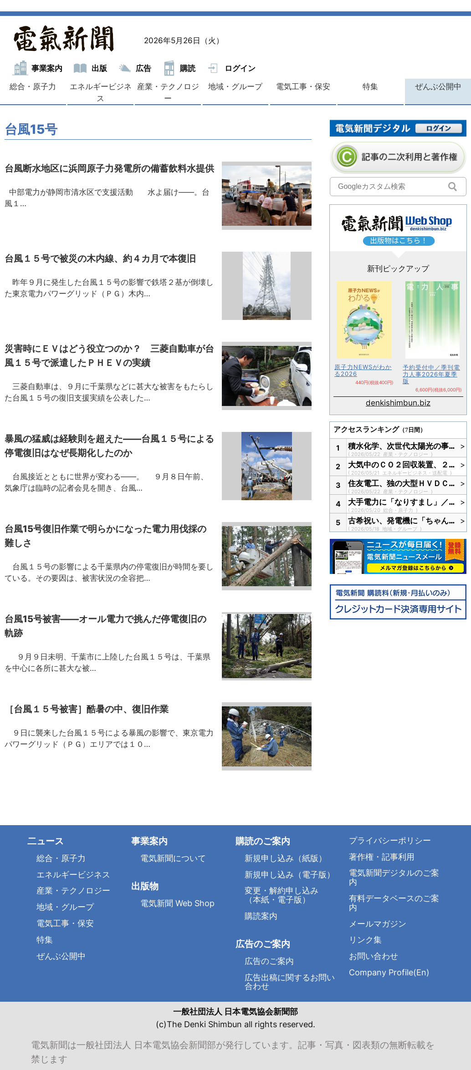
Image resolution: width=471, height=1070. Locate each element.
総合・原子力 (33, 86)
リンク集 (365, 939)
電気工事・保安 (303, 86)
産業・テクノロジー (168, 92)
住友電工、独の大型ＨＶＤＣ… (402, 483)
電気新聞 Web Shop (177, 903)
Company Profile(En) (389, 972)
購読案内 (261, 916)
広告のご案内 (269, 961)
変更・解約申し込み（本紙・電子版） (281, 895)
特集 (370, 86)
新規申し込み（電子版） (290, 874)
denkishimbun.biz (398, 402)
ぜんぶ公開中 (438, 86)
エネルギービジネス (101, 92)
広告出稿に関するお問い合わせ (290, 982)
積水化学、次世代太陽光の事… (402, 446)
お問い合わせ (373, 956)
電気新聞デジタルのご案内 (394, 877)
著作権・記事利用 (382, 857)
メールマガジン (377, 923)
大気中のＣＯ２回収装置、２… (402, 464)
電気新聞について (173, 858)
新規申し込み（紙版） (286, 858)
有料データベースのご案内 (394, 902)
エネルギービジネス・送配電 (415, 473)
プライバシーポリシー (390, 840)
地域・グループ (235, 86)
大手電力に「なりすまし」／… (402, 502)
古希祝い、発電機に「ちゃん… (402, 520)
